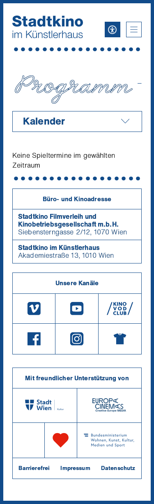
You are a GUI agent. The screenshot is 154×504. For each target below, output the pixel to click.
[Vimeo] (34, 308)
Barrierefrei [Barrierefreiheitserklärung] (34, 468)
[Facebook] (34, 339)
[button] (134, 29)
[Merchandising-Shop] (120, 339)
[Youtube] (76, 308)
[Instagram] (76, 339)
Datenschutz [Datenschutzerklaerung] (118, 468)
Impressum (75, 468)
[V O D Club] (120, 308)
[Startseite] (47, 27)
